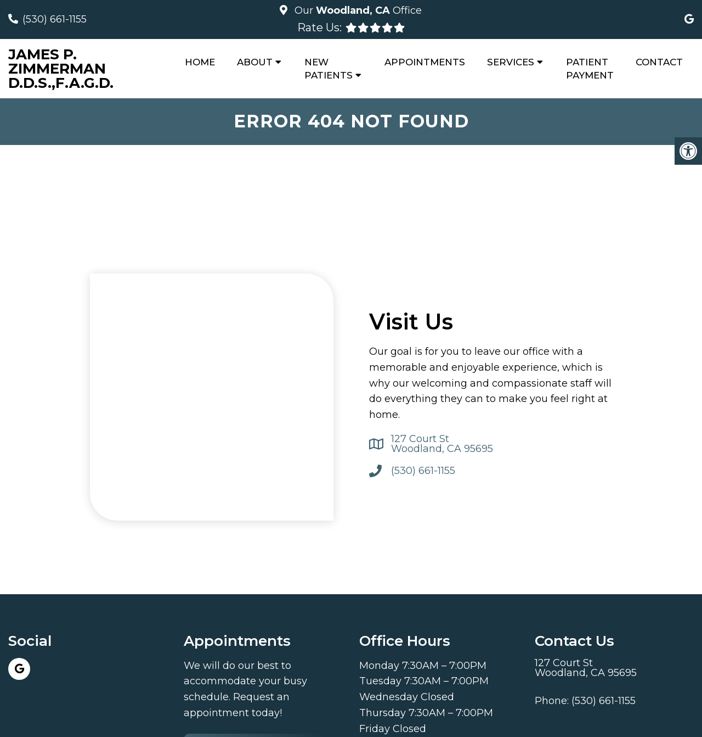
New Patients (328, 69)
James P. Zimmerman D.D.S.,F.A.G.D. (61, 68)
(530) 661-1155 (54, 19)
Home (200, 62)
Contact (659, 62)
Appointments (424, 62)
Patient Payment (590, 69)
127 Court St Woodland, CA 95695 (442, 444)
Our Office (357, 10)
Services (510, 62)
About (255, 62)
